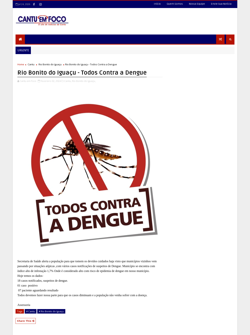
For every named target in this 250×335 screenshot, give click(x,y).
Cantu (31, 64)
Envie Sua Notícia (221, 3)
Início (157, 3)
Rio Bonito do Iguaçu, (84, 81)
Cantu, (67, 81)
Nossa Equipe (197, 3)
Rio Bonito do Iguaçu (50, 64)
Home (20, 64)
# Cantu (30, 311)
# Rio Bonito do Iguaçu (51, 311)
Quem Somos (175, 3)
